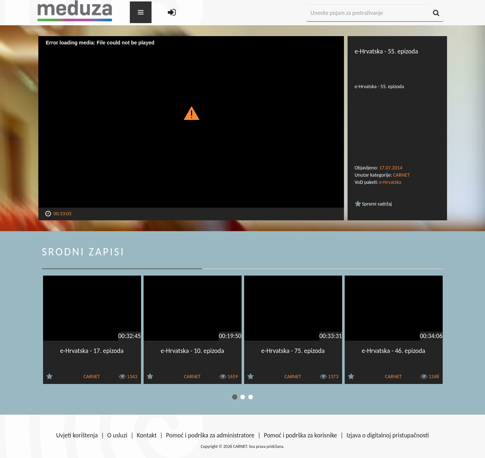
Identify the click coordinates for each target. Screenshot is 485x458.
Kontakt (147, 435)
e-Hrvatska (390, 182)
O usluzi (117, 435)
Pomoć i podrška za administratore (210, 435)
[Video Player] (191, 122)
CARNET (401, 175)
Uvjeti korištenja (77, 435)
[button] (191, 112)
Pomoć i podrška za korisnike (300, 435)
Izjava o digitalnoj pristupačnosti (387, 435)
